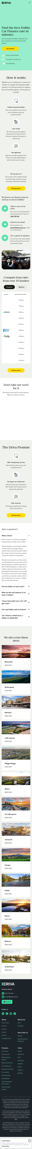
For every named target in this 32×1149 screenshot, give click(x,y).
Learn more (8, 665)
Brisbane (20, 1073)
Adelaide (20, 1063)
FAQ (19, 1023)
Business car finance (7, 1069)
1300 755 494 (14, 216)
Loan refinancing (6, 1066)
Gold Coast (21, 1060)
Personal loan (5, 1054)
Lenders (4, 1032)
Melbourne (21, 1054)
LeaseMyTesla (6, 1078)
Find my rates (16, 188)
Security (4, 1035)
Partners (20, 1036)
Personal (9, 287)
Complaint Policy (6, 1038)
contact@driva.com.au (17, 228)
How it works (5, 1023)
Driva (6, 3)
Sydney (20, 1051)
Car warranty (5, 1072)
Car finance (5, 1051)
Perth (19, 1057)
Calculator (21, 1026)
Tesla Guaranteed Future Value (7, 1083)
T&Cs (16, 1119)
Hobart (20, 1067)
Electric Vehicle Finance (6, 1058)
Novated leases (6, 1075)
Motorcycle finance (7, 1063)
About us (4, 1029)
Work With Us (23, 1033)
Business (21, 287)
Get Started (10, 48)
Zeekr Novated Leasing (6, 1088)
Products (4, 1026)
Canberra (20, 1070)
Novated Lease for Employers (23, 1040)
